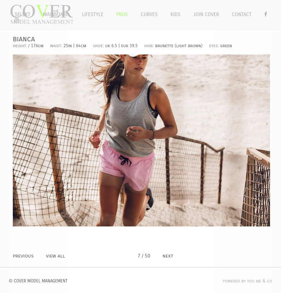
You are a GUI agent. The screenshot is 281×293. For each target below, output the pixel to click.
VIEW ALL (55, 256)
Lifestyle (93, 14)
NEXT (167, 256)
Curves (149, 14)
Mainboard (56, 14)
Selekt (22, 14)
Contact (242, 14)
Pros (122, 14)
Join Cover (206, 14)
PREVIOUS (23, 256)
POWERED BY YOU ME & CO (247, 280)
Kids (175, 14)
